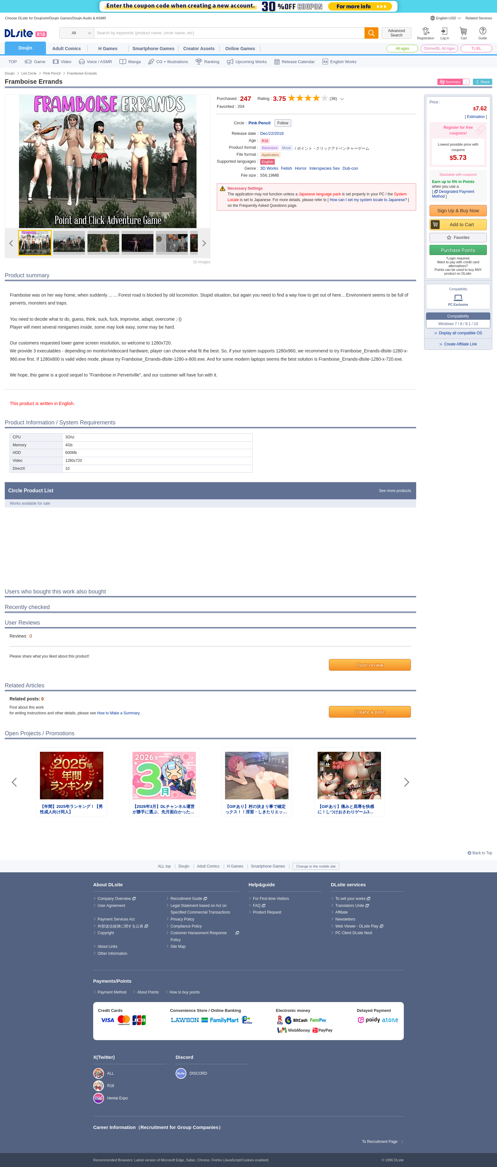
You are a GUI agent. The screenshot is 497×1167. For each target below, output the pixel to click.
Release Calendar (298, 61)
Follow (282, 123)
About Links (108, 946)
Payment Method (112, 992)
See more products (395, 490)
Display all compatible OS (460, 333)
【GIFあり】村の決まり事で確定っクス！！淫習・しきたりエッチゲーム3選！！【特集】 (256, 812)
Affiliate (341, 912)
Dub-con (350, 168)
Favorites (461, 237)
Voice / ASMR (99, 61)
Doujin (25, 47)
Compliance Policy (186, 926)
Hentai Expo (95, 1098)
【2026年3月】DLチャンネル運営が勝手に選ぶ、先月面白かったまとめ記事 (163, 812)
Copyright (106, 933)
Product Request (267, 912)
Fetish (286, 168)
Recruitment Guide (186, 898)
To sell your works (350, 898)
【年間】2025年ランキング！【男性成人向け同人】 (71, 809)
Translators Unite (349, 905)
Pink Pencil (259, 123)
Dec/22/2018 (272, 133)
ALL (95, 1073)
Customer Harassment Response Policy (199, 936)
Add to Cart (462, 224)
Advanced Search (396, 33)
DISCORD (178, 1073)
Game (39, 61)
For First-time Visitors (271, 898)
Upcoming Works (251, 61)
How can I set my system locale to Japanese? (368, 200)
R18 (95, 1085)
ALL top (164, 866)
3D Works (269, 168)
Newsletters (345, 919)
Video (66, 61)
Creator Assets (199, 48)
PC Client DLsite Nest (353, 933)
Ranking (211, 61)
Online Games (240, 48)
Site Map (178, 946)
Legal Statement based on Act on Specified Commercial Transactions (200, 909)
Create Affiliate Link (460, 344)
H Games (108, 48)
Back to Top (482, 853)
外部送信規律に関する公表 (120, 926)
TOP (13, 61)
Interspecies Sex (324, 168)
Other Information (112, 953)
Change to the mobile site (316, 866)
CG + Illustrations (172, 61)
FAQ (257, 905)
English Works (343, 61)
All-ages (402, 48)
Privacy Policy (182, 919)
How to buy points (185, 992)
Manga (134, 61)
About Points (148, 992)
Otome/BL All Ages (439, 48)
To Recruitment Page (379, 1141)
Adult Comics (66, 48)
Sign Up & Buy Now (458, 210)
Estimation (476, 117)
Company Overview (114, 898)
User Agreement (111, 905)
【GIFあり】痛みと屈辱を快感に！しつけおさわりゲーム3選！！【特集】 (346, 812)
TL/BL (476, 48)
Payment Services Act (116, 919)
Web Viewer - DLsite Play (356, 926)
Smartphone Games (153, 48)
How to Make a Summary (118, 713)
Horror (301, 168)
